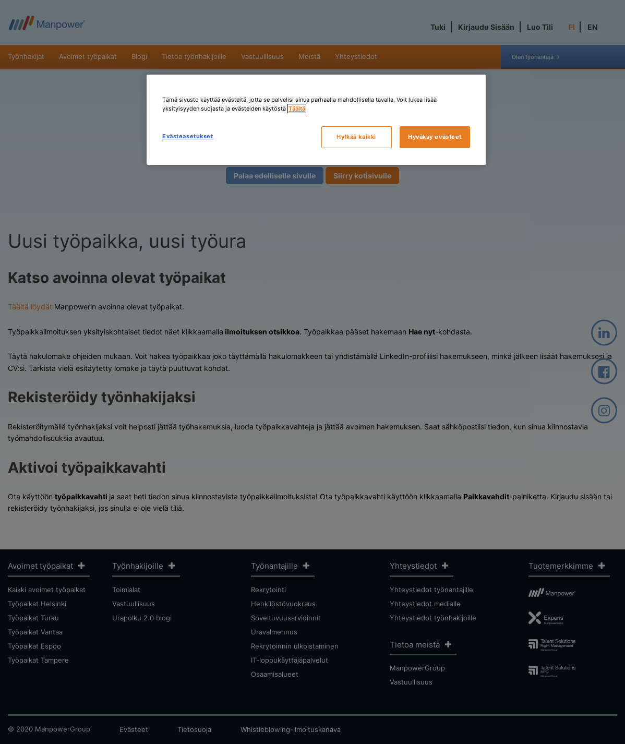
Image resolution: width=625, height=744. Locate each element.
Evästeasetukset (187, 136)
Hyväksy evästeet (435, 136)
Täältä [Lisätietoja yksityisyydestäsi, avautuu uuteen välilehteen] (297, 108)
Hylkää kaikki (356, 136)
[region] (316, 120)
